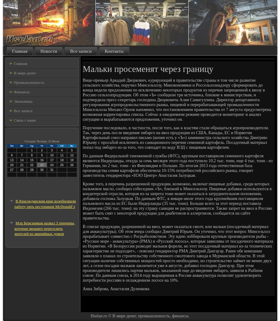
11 (62, 155)
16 (42, 160)
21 (21, 165)
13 (11, 160)
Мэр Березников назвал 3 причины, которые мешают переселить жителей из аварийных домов (45, 228)
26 (71, 165)
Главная (19, 51)
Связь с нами (25, 120)
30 (42, 170)
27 (11, 170)
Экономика (23, 101)
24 (52, 165)
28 (21, 170)
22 (32, 165)
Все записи (80, 51)
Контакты (114, 51)
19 (71, 160)
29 (32, 170)
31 (52, 170)
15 (32, 160)
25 (62, 165)
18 (62, 160)
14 (21, 160)
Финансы (22, 92)
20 (11, 165)
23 (42, 165)
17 (52, 160)
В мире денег (25, 73)
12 (71, 155)
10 (52, 155)
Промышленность (29, 82)
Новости (49, 51)
